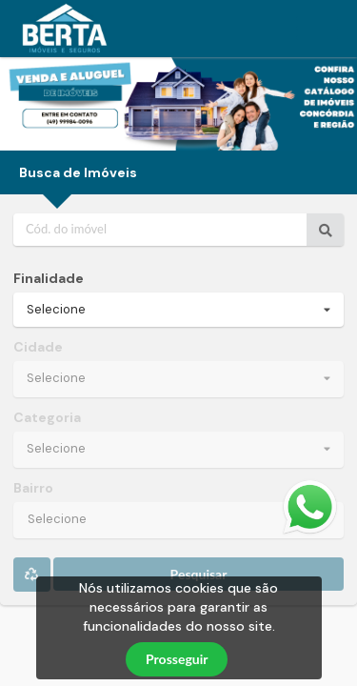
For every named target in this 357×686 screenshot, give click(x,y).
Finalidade (48, 278)
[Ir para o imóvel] (325, 229)
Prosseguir (177, 659)
